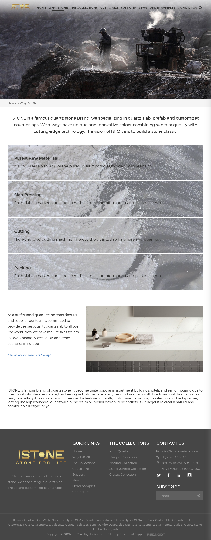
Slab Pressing (28, 194)
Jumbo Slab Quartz (105, 529)
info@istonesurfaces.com (180, 451)
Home (41, 7)
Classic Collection (122, 474)
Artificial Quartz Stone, (188, 524)
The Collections (84, 8)
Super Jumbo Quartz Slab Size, (111, 524)
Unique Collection (123, 457)
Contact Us (187, 7)
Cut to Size (109, 7)
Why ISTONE (58, 7)
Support (128, 8)
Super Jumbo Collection (127, 469)
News (142, 7)
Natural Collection (123, 463)
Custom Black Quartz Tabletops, (176, 520)
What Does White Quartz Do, (47, 520)
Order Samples (162, 7)
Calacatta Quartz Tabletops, (71, 524)
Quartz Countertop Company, (152, 524)
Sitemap (113, 534)
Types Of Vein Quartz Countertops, (90, 520)
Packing (22, 267)
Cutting (22, 231)
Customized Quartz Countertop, (30, 524)
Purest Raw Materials (36, 158)
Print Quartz (118, 451)
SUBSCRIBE (168, 487)
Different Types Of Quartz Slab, (134, 520)
